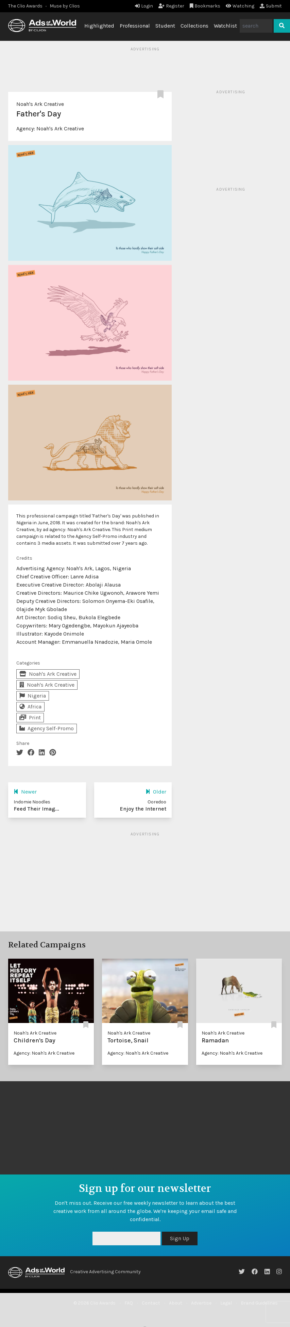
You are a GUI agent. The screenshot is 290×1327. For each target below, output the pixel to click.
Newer (25, 791)
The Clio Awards (25, 6)
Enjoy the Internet (143, 808)
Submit (271, 6)
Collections (194, 25)
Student (165, 25)
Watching (240, 6)
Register (171, 6)
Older (156, 791)
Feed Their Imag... (36, 808)
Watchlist (225, 25)
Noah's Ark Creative (40, 104)
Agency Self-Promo (46, 728)
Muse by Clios (65, 6)
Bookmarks (205, 6)
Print (30, 717)
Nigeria (32, 695)
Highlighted (99, 25)
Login (144, 6)
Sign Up (179, 1238)
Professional (135, 25)
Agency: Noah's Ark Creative (44, 1053)
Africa (30, 706)
